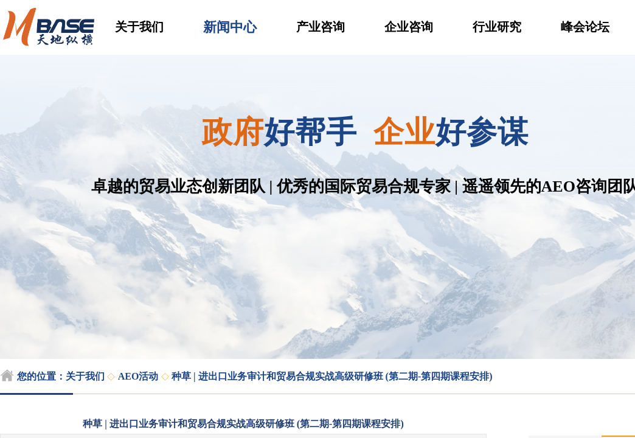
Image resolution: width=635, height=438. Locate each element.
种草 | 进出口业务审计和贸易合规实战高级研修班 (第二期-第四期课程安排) (332, 376)
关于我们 (139, 26)
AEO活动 (138, 376)
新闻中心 (230, 27)
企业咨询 (408, 26)
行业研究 (497, 26)
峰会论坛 (585, 26)
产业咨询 (320, 26)
